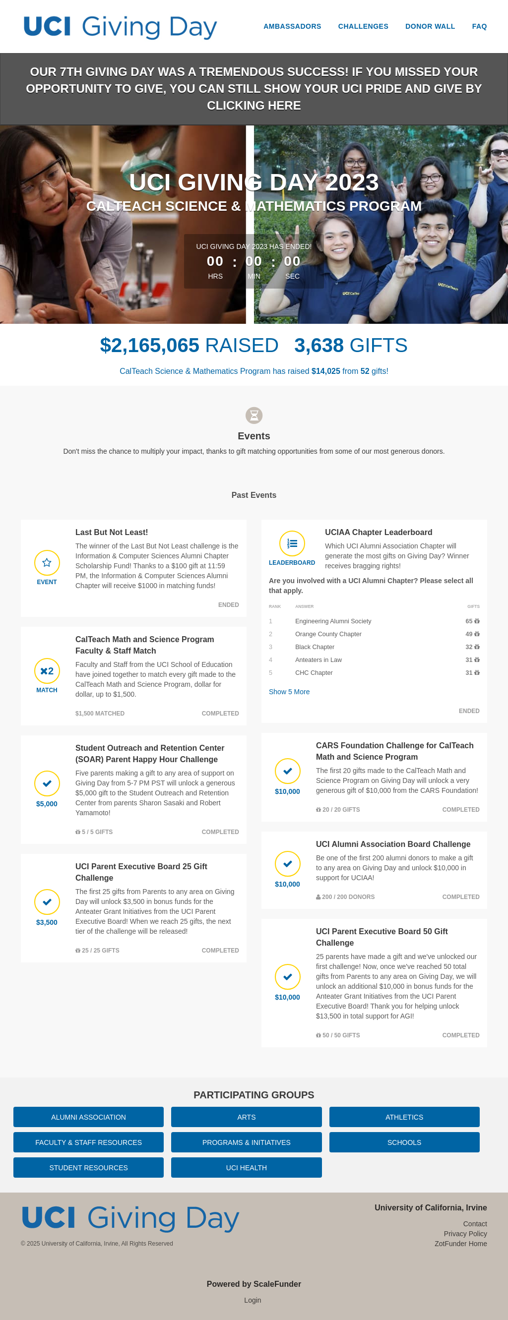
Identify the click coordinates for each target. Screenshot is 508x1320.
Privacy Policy (465, 1234)
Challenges (363, 26)
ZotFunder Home (461, 1244)
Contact (475, 1224)
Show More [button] (289, 692)
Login (252, 1300)
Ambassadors (292, 26)
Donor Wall (430, 26)
